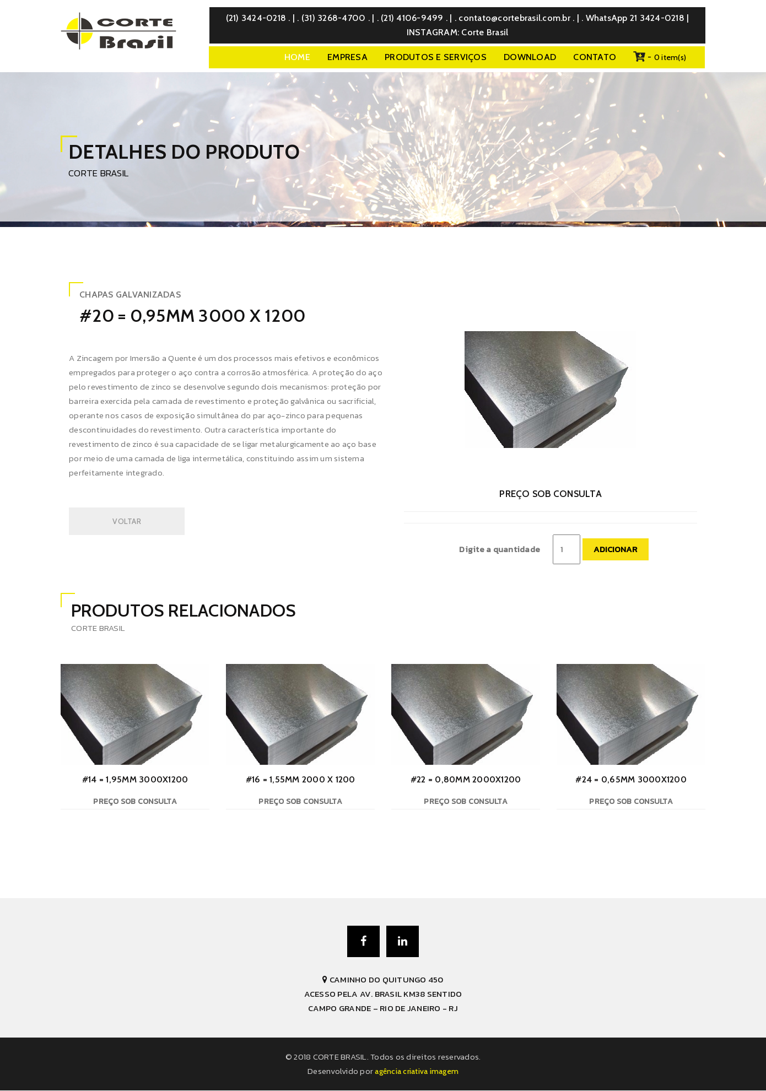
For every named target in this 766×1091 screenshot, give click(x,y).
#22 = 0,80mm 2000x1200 (466, 779)
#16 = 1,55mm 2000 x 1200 (300, 779)
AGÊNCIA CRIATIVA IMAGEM (416, 1072)
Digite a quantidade (499, 549)
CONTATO (594, 57)
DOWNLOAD (530, 57)
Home (297, 57)
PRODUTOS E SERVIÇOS (436, 57)
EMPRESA (347, 57)
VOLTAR (126, 521)
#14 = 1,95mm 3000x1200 (135, 779)
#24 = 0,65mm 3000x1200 (631, 779)
